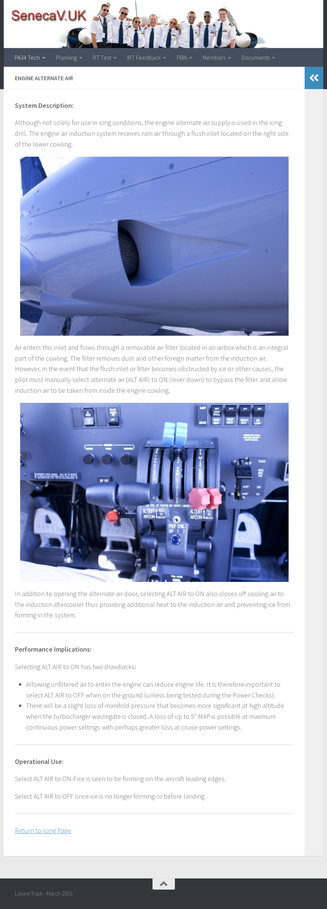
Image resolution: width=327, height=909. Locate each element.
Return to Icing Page (43, 830)
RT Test (102, 57)
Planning (66, 57)
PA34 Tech (27, 57)
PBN (182, 57)
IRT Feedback (144, 57)
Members (214, 57)
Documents (256, 57)
